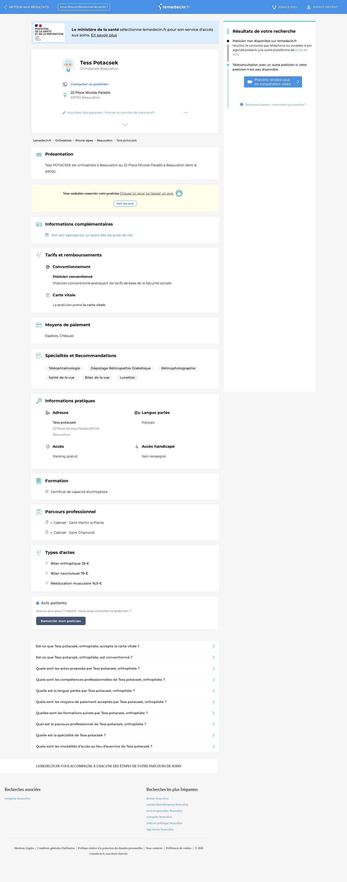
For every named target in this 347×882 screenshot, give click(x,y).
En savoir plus (104, 35)
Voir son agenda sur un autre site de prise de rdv (89, 235)
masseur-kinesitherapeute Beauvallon (167, 804)
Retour (29, 7)
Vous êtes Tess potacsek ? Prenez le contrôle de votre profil (108, 112)
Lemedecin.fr (42, 140)
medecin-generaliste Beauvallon (164, 810)
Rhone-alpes (84, 140)
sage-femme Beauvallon (160, 829)
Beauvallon (104, 140)
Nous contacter (154, 848)
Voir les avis (125, 203)
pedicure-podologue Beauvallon (164, 823)
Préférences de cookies (178, 848)
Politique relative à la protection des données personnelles (110, 848)
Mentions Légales (24, 848)
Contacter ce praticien (86, 84)
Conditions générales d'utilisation (55, 848)
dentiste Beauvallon (158, 798)
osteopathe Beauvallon (159, 816)
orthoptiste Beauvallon (17, 798)
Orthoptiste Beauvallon (99, 69)
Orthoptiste (63, 140)
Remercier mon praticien (61, 621)
